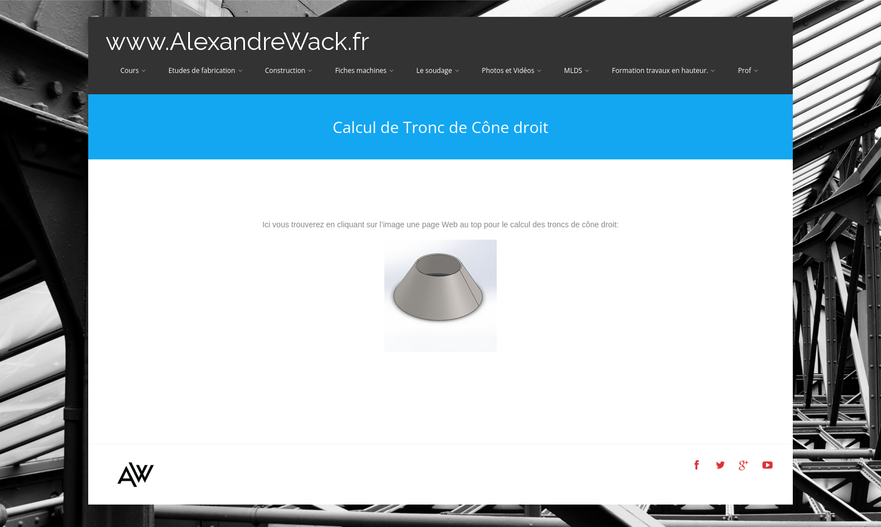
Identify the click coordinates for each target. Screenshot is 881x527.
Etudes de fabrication (206, 70)
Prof (748, 70)
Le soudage (438, 70)
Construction (288, 70)
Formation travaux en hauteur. (663, 70)
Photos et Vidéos (511, 70)
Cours (133, 70)
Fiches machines (364, 70)
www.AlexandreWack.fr (237, 41)
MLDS (576, 70)
